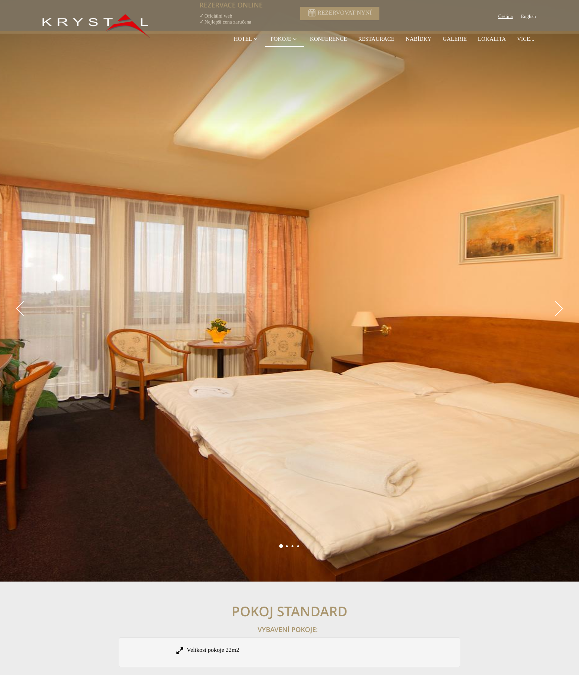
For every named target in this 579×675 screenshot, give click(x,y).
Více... (525, 39)
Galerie (454, 39)
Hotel (246, 39)
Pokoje (285, 39)
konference (328, 39)
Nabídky (418, 39)
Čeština (505, 16)
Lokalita (492, 39)
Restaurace (376, 39)
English (528, 16)
